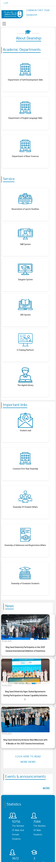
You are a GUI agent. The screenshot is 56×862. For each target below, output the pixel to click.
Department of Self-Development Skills (25, 80)
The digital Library (25, 386)
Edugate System (25, 280)
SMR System (25, 245)
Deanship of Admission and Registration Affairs (25, 546)
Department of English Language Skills (25, 118)
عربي (6, 3)
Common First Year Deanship (25, 469)
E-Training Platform (25, 350)
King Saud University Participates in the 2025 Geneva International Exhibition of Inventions (25, 649)
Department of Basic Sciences (25, 157)
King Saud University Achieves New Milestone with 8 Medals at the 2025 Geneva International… (25, 742)
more (46, 788)
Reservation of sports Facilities (25, 209)
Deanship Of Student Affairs (25, 507)
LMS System (25, 315)
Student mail (25, 431)
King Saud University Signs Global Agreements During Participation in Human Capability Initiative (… (25, 696)
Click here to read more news (28, 759)
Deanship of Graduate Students (25, 584)
